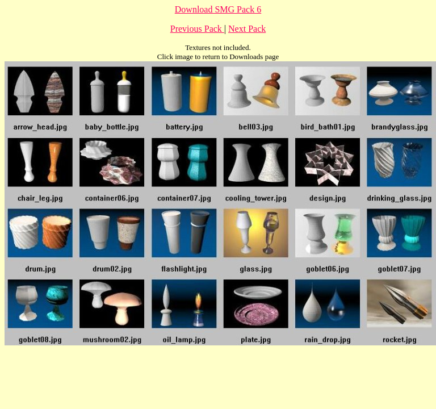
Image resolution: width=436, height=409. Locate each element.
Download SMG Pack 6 (218, 9)
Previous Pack (197, 29)
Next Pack (247, 29)
